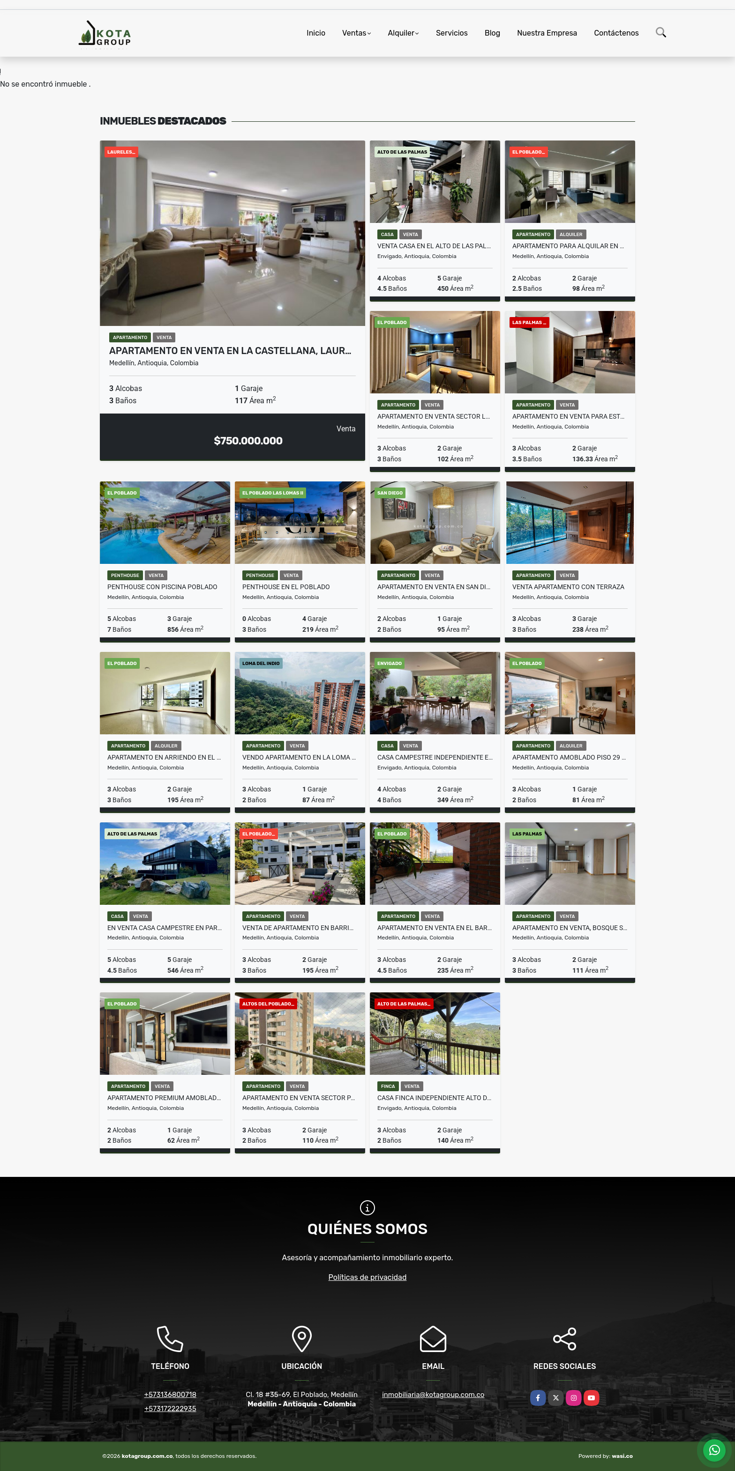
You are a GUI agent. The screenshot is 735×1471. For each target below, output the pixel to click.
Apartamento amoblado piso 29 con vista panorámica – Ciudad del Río (570, 757)
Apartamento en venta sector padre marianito (300, 1097)
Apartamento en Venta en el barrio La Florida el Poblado (435, 927)
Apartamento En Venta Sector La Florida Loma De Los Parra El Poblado (435, 416)
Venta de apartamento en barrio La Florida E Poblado (300, 927)
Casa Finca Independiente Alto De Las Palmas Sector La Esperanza (435, 1097)
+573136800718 (170, 1394)
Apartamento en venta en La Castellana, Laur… (230, 350)
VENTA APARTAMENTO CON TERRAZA (568, 587)
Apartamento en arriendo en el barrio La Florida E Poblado (165, 757)
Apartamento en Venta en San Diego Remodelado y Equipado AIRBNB (435, 587)
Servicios (452, 33)
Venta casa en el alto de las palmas (435, 246)
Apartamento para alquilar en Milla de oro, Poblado (570, 246)
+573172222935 (170, 1408)
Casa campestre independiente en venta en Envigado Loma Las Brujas (435, 757)
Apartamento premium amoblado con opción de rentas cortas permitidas (165, 1097)
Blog (492, 33)
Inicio (316, 33)
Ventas (354, 33)
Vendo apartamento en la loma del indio (300, 757)
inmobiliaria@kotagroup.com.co (433, 1394)
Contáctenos (616, 33)
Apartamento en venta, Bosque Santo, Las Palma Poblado (570, 927)
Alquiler (401, 33)
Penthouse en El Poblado (286, 587)
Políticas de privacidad (368, 1277)
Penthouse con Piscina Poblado (162, 587)
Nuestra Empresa (547, 33)
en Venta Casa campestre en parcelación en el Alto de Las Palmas (165, 927)
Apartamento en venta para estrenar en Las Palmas (570, 416)
